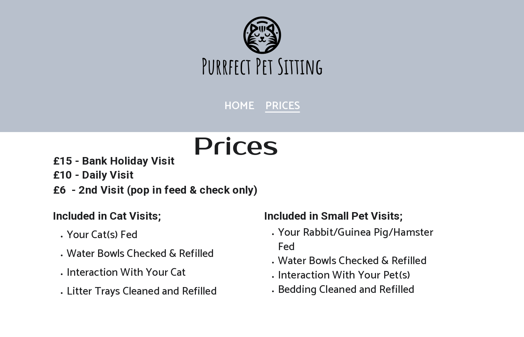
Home (239, 106)
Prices (282, 106)
